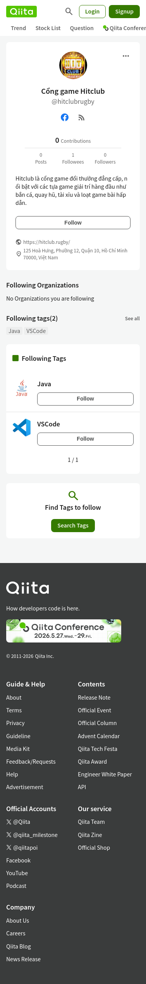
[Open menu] (126, 56)
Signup (124, 11)
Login (92, 11)
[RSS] (81, 117)
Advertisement (24, 787)
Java (14, 331)
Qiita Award (92, 761)
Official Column (97, 723)
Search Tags (72, 525)
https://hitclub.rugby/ (46, 241)
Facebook (18, 860)
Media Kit (18, 748)
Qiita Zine (90, 835)
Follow (72, 223)
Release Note (94, 697)
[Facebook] (64, 117)
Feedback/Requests (31, 761)
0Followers (104, 158)
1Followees (73, 158)
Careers (15, 933)
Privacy (15, 723)
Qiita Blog (18, 946)
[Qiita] (21, 11)
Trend (18, 28)
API (82, 787)
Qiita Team (91, 821)
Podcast (16, 885)
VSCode (36, 331)
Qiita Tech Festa (97, 748)
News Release (23, 959)
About (13, 697)
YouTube (17, 873)
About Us (17, 920)
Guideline (18, 736)
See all (132, 318)
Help (12, 774)
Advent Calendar (99, 736)
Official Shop (94, 847)
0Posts (41, 158)
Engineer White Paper (105, 774)
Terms (14, 710)
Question (82, 28)
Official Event (94, 710)
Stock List (47, 28)
